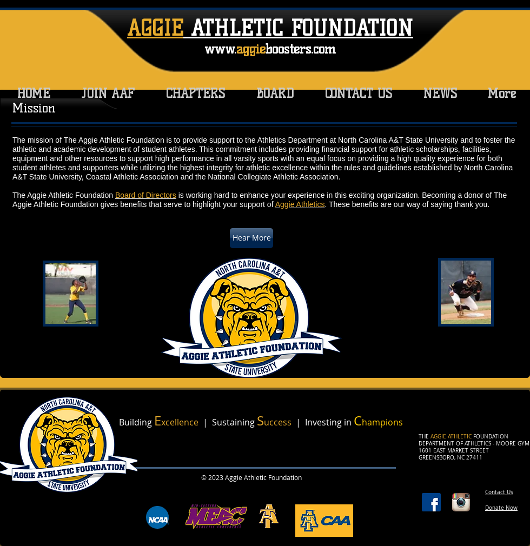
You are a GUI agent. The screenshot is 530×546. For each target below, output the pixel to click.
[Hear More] (251, 238)
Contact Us (499, 492)
